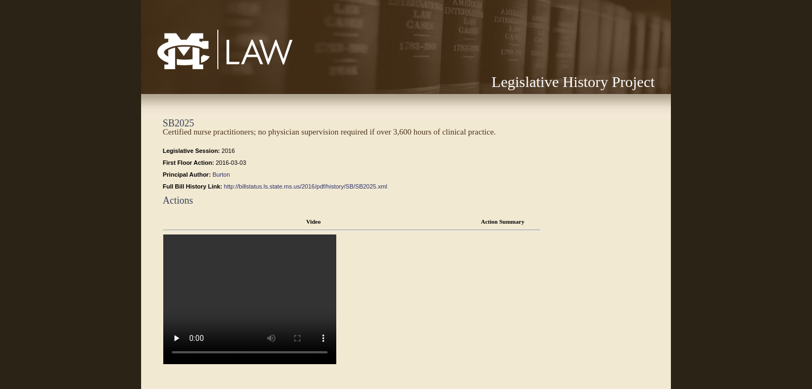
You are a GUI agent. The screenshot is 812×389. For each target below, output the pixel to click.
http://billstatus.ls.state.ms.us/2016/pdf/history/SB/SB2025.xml (305, 186)
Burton (221, 174)
